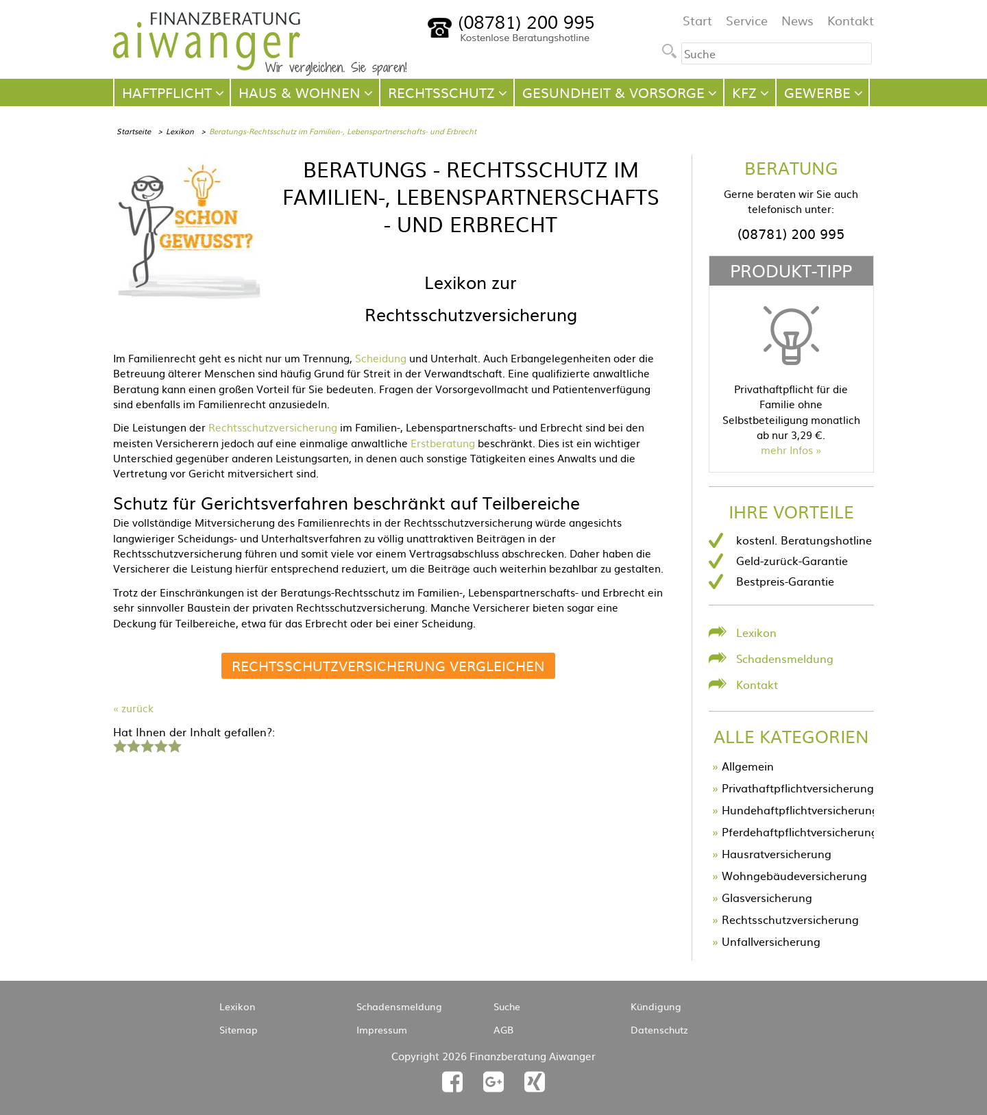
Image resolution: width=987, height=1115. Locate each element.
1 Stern (118, 744)
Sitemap (238, 1029)
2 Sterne (133, 744)
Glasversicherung (767, 897)
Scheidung (380, 358)
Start (697, 20)
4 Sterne (160, 744)
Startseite (134, 130)
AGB (503, 1029)
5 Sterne (174, 744)
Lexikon (180, 130)
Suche (507, 1006)
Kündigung (656, 1006)
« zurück (133, 708)
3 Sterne (147, 744)
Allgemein (748, 765)
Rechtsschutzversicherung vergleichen (388, 665)
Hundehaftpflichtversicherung (800, 809)
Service (747, 20)
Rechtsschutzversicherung (272, 427)
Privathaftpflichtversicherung (798, 787)
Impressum (381, 1029)
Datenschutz (659, 1029)
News (797, 20)
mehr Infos (787, 450)
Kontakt (850, 20)
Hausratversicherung (776, 853)
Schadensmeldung (784, 658)
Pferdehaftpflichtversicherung (800, 831)
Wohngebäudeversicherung (794, 875)
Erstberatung (443, 443)
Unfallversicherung (771, 941)
